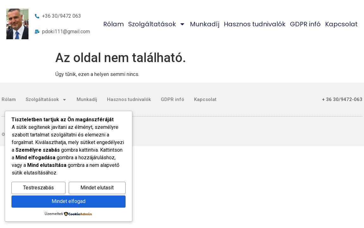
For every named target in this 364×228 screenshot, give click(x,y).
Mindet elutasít (97, 188)
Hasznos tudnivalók (255, 24)
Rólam (113, 24)
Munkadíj (204, 24)
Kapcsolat (341, 24)
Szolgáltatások (156, 24)
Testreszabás (38, 188)
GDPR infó (305, 24)
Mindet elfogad (68, 201)
